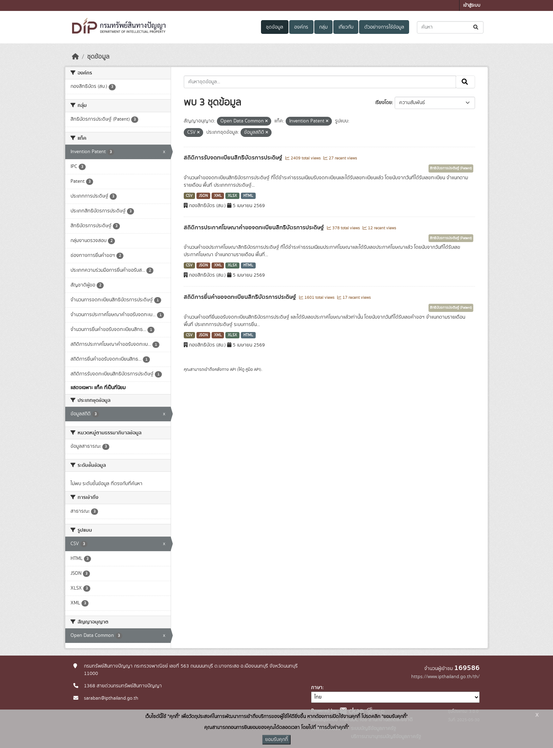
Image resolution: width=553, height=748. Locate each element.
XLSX (232, 196)
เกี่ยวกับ (346, 27)
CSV (189, 196)
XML (218, 196)
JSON (203, 196)
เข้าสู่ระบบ (471, 5)
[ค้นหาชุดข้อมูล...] (450, 27)
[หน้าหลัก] (75, 56)
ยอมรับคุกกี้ (276, 739)
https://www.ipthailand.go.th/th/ (445, 676)
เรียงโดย (383, 102)
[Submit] (476, 27)
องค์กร (301, 27)
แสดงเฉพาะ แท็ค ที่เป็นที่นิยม (98, 387)
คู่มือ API (252, 369)
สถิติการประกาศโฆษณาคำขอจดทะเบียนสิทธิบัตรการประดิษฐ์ (254, 227)
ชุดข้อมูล (274, 27)
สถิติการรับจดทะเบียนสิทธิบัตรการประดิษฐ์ (234, 157)
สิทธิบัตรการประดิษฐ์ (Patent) (451, 168)
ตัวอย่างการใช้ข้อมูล (384, 27)
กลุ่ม (323, 27)
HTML (248, 196)
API (233, 369)
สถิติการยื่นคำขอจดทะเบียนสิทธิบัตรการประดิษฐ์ (240, 297)
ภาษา (316, 687)
